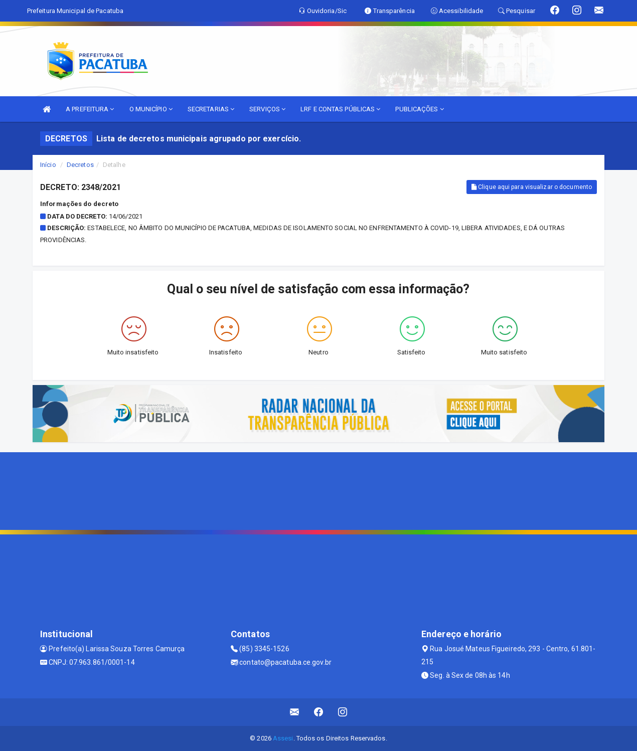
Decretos (80, 164)
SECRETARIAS (211, 109)
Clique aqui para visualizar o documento (531, 187)
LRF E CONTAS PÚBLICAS (340, 109)
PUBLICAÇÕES (419, 109)
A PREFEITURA (90, 109)
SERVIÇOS (267, 109)
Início (48, 164)
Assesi (283, 738)
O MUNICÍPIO (151, 109)
